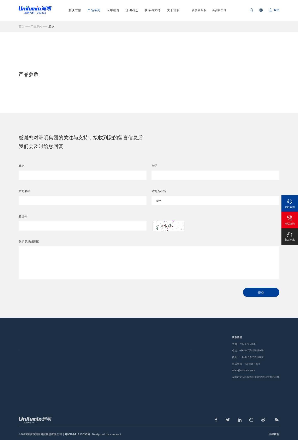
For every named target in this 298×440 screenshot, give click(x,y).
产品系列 (94, 10)
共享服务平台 (153, 369)
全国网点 (150, 349)
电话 (154, 166)
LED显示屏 (25, 349)
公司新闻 (121, 349)
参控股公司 (219, 10)
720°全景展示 (193, 402)
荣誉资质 (190, 376)
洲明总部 (190, 356)
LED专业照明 (27, 356)
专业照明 (58, 356)
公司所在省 (158, 191)
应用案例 (113, 10)
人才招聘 (190, 363)
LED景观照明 (90, 356)
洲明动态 (132, 10)
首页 (21, 26)
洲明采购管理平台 (156, 376)
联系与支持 (153, 10)
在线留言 (190, 389)
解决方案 (74, 10)
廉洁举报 (190, 382)
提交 (261, 293)
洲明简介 (190, 349)
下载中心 (150, 363)
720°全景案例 (90, 369)
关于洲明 (173, 10)
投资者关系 (199, 10)
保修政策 (150, 356)
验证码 (23, 216)
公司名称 (24, 191)
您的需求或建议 (29, 242)
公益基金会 (191, 396)
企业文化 (190, 369)
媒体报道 (121, 356)
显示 (51, 26)
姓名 (21, 166)
